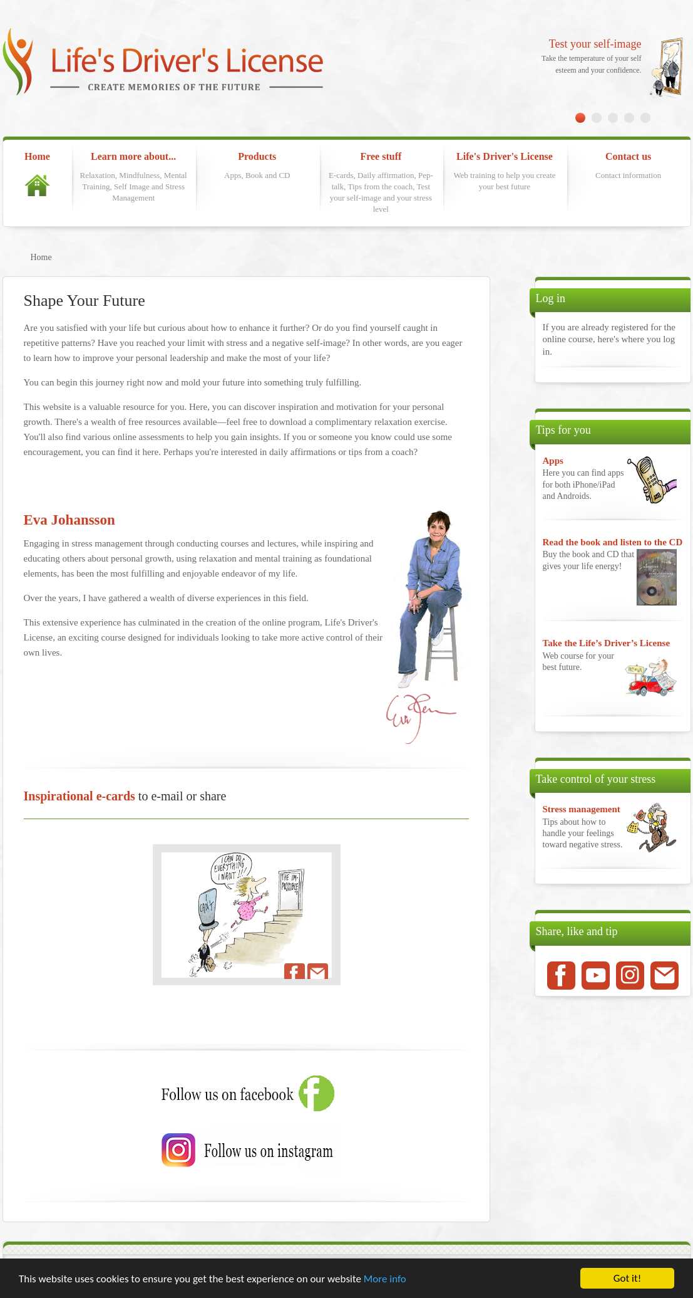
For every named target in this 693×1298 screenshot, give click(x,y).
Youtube (596, 975)
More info (385, 1278)
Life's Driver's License (504, 171)
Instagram (630, 975)
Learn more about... (133, 177)
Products (257, 166)
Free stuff (380, 183)
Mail (664, 975)
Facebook (561, 975)
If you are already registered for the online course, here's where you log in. (609, 339)
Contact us (628, 166)
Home (37, 173)
